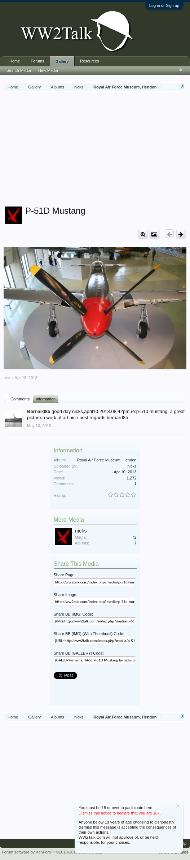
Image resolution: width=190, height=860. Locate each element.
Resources (89, 61)
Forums (37, 61)
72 (134, 537)
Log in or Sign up (164, 5)
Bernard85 (38, 411)
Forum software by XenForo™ (52, 852)
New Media (48, 70)
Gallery (62, 61)
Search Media (18, 70)
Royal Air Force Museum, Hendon (106, 460)
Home (14, 61)
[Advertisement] (97, 149)
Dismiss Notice (178, 806)
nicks (8, 377)
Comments (20, 399)
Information (46, 399)
